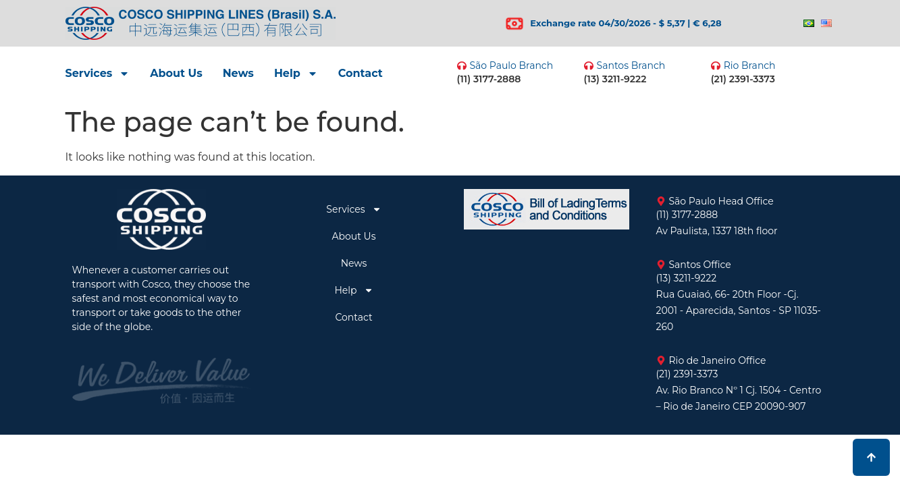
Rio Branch (750, 65)
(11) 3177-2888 (489, 79)
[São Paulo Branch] (462, 65)
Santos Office (700, 265)
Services (97, 73)
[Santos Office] (661, 264)
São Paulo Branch (512, 65)
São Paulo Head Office (721, 201)
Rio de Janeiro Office (717, 360)
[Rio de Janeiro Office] (661, 360)
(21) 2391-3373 (743, 79)
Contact (360, 73)
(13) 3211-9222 (615, 79)
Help (296, 73)
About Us (176, 73)
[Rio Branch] (715, 65)
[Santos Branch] (588, 65)
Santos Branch (631, 65)
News (238, 73)
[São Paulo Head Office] (661, 201)
